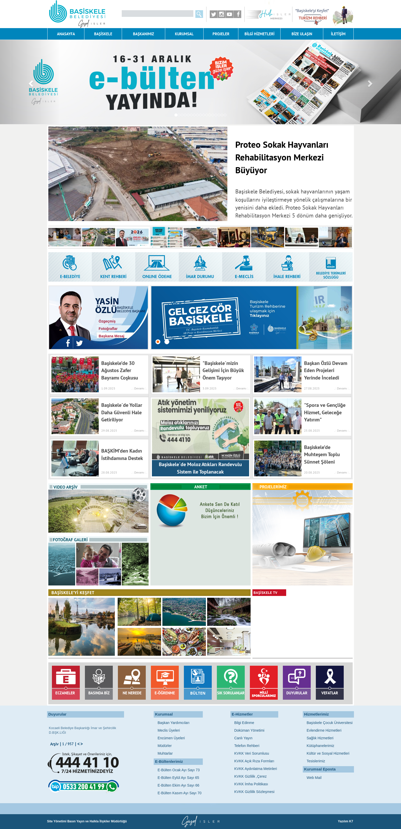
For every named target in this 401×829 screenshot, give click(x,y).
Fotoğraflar (107, 329)
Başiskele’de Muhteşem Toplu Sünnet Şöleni (322, 454)
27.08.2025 (312, 388)
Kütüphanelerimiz (320, 746)
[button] (30, 82)
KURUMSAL (184, 33)
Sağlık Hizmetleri (320, 738)
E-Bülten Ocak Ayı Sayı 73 (179, 770)
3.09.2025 (210, 388)
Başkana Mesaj (110, 336)
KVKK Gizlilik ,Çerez (250, 776)
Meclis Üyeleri (169, 730)
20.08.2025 (312, 472)
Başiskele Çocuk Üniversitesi (330, 723)
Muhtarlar (165, 753)
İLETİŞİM (338, 33)
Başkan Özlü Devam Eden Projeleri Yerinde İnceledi (325, 370)
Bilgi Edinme (244, 723)
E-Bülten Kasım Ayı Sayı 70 (180, 793)
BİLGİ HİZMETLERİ (259, 33)
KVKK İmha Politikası (251, 784)
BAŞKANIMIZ (143, 33)
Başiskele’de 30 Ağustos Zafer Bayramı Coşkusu (119, 370)
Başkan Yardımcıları (174, 723)
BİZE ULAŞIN (302, 33)
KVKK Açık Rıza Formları (254, 761)
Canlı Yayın (243, 738)
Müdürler (165, 746)
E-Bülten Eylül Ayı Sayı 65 (178, 778)
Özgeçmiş (106, 321)
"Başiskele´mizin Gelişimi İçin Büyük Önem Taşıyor (223, 370)
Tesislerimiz (316, 761)
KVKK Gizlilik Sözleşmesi (254, 792)
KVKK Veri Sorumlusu (251, 753)
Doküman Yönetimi (249, 730)
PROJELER (221, 33)
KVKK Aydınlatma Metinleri (255, 769)
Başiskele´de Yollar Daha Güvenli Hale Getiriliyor (121, 412)
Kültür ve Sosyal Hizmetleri (328, 753)
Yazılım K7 (346, 821)
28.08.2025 (109, 472)
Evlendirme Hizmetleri (324, 730)
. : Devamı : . (138, 388)
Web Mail (314, 778)
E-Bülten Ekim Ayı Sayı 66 (178, 785)
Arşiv (54, 743)
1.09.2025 (108, 388)
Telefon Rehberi (246, 746)
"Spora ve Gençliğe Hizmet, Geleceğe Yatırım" (325, 412)
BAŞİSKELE (103, 33)
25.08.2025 (312, 430)
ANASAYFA (66, 33)
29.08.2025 (109, 430)
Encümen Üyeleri (171, 738)
